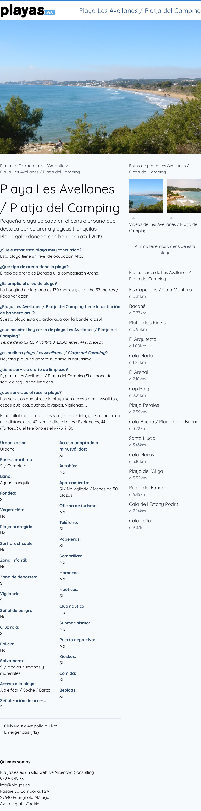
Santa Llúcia (142, 438)
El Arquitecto (143, 339)
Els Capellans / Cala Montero (160, 290)
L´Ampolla (54, 165)
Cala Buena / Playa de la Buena (164, 422)
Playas (6, 165)
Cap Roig (139, 389)
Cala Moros (141, 455)
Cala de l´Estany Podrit (153, 504)
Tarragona (29, 165)
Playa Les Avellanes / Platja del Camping (40, 171)
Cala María (141, 356)
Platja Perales (144, 405)
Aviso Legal (11, 803)
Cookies (33, 803)
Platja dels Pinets (147, 323)
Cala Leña (140, 521)
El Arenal (138, 372)
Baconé (137, 306)
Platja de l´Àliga (146, 471)
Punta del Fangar (147, 488)
